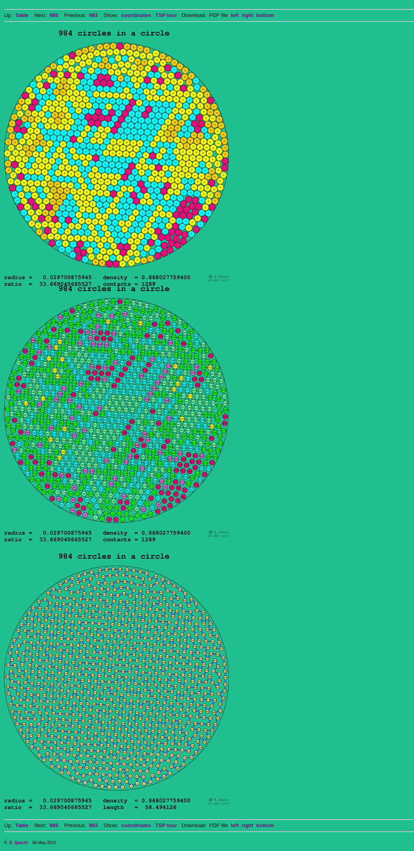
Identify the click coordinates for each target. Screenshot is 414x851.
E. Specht (18, 842)
